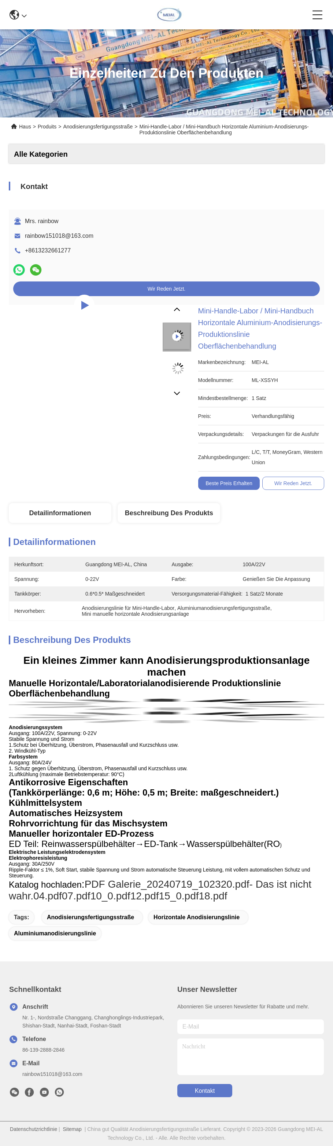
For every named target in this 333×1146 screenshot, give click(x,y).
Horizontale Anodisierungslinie (196, 917)
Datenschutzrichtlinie (33, 1129)
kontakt (205, 1091)
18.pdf (213, 896)
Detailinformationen (60, 513)
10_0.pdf (110, 896)
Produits (47, 127)
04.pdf (47, 896)
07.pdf (76, 896)
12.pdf (144, 896)
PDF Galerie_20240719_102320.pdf (167, 884)
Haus (25, 127)
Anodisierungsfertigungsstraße (98, 127)
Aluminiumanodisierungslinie (55, 933)
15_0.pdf (179, 896)
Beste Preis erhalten (229, 483)
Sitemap (72, 1129)
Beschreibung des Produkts (169, 513)
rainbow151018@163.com (59, 236)
